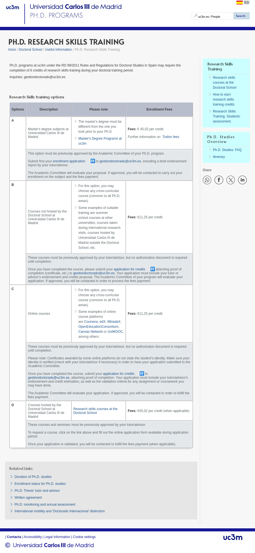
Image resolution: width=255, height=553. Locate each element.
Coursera (91, 322)
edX (102, 322)
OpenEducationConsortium (98, 327)
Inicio (12, 50)
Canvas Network (90, 332)
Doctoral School (30, 50)
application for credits (129, 269)
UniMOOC (115, 332)
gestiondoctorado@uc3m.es (120, 161)
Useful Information (58, 50)
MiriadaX (113, 322)
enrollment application (69, 161)
